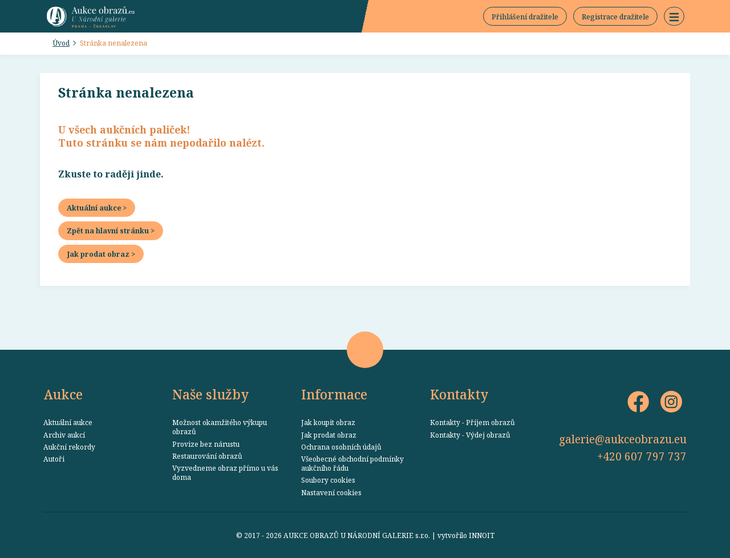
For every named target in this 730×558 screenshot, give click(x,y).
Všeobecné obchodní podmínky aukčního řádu (352, 463)
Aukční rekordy (69, 447)
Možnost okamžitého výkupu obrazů (219, 426)
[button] (674, 16)
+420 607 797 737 (642, 456)
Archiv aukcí (64, 435)
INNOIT (481, 535)
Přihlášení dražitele (525, 16)
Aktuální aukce (67, 422)
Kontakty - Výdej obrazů (470, 435)
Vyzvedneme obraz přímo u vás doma (225, 472)
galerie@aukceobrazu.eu (623, 439)
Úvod (61, 42)
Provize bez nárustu (206, 444)
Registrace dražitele (615, 16)
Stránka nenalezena (113, 42)
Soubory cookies (328, 480)
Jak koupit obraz (328, 422)
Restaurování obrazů (207, 456)
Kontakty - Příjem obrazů (472, 422)
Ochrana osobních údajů (341, 447)
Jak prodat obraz (328, 435)
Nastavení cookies (331, 492)
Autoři (53, 459)
